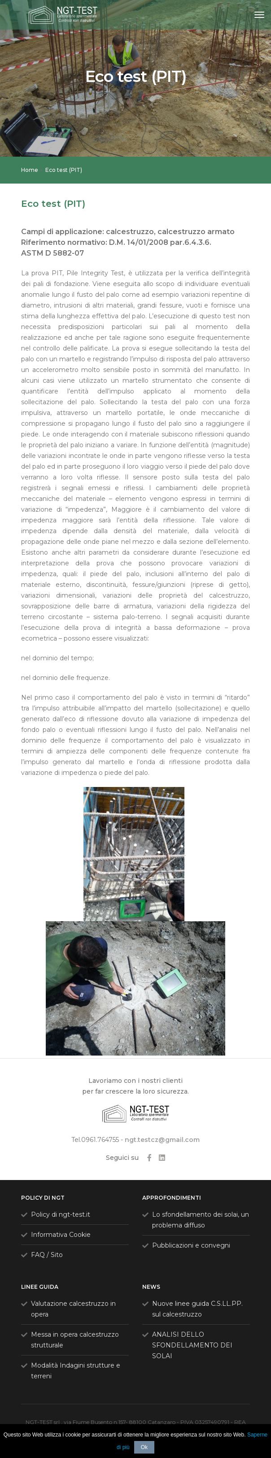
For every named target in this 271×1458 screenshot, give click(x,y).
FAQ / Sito (47, 1255)
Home (29, 170)
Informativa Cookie (61, 1235)
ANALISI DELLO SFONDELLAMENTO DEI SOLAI (192, 1345)
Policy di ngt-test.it (60, 1214)
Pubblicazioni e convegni (191, 1245)
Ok (144, 1447)
